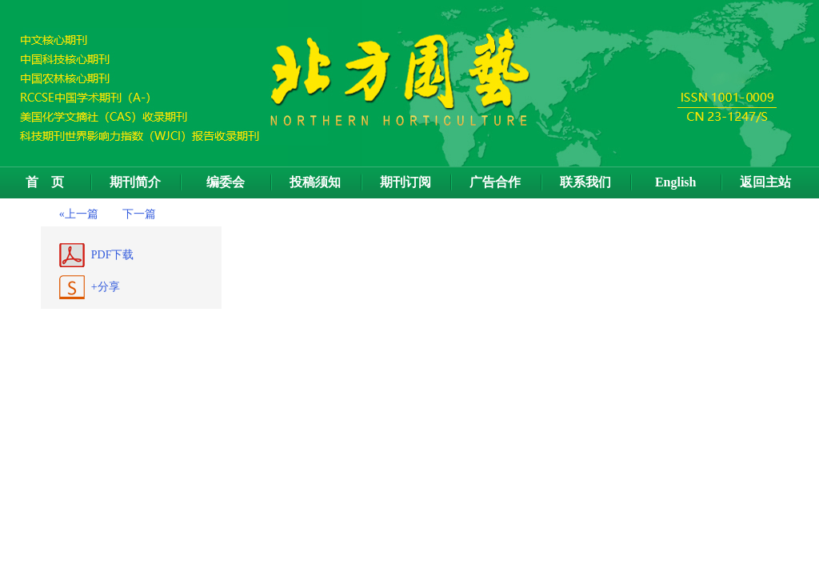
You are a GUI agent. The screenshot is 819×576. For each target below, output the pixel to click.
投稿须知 (315, 182)
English (676, 182)
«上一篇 (78, 214)
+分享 (105, 287)
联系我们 (585, 182)
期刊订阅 (405, 182)
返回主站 (765, 182)
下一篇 (139, 214)
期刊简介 (135, 182)
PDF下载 (112, 255)
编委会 (225, 182)
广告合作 (495, 182)
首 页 (45, 182)
